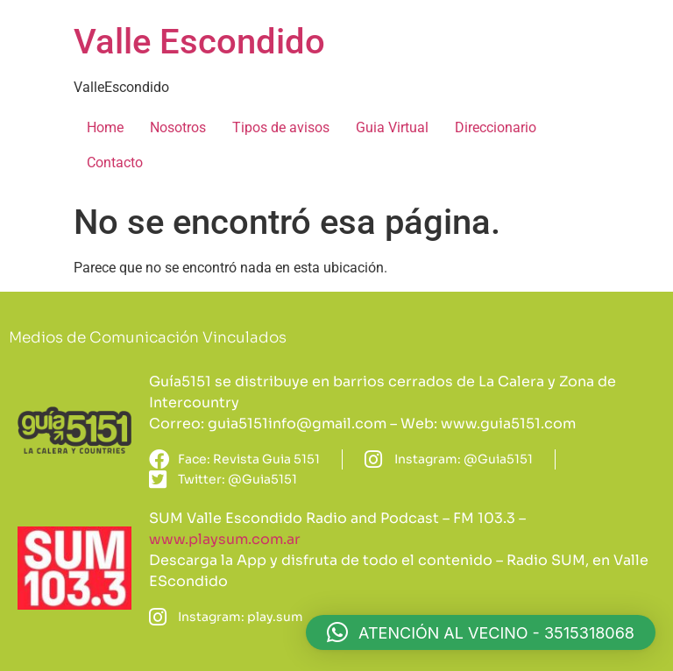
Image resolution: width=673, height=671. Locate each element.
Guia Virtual (392, 127)
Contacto (115, 162)
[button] (480, 632)
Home (105, 127)
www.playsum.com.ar (225, 539)
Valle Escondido (199, 41)
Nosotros (178, 127)
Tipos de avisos (280, 127)
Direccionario (495, 127)
